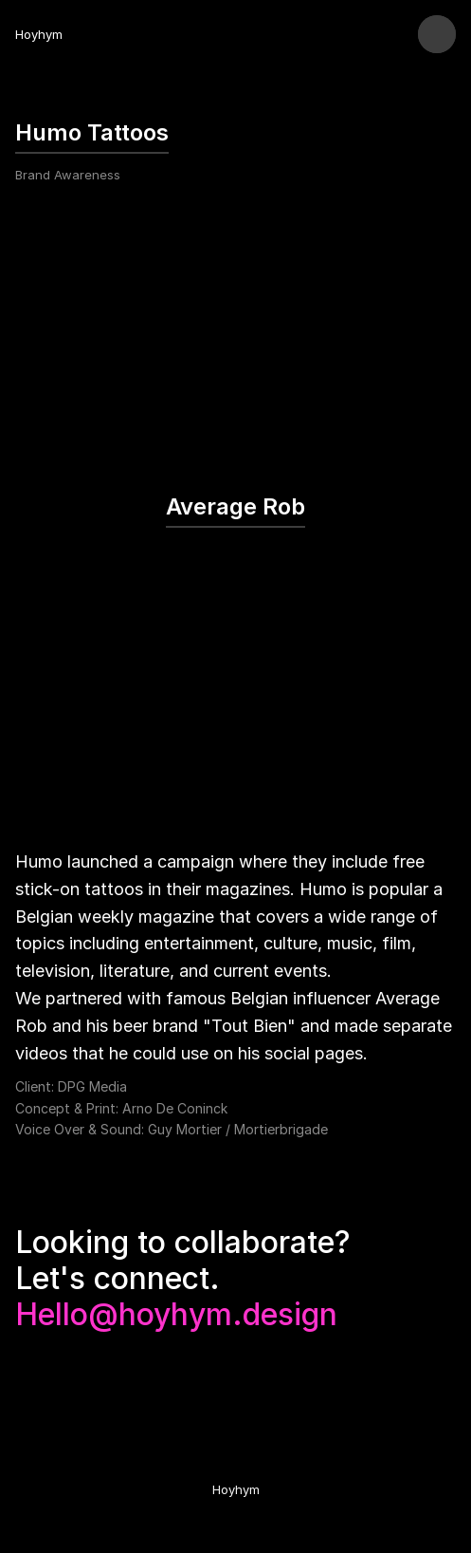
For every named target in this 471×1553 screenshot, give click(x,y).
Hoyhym (39, 34)
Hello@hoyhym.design (176, 1314)
